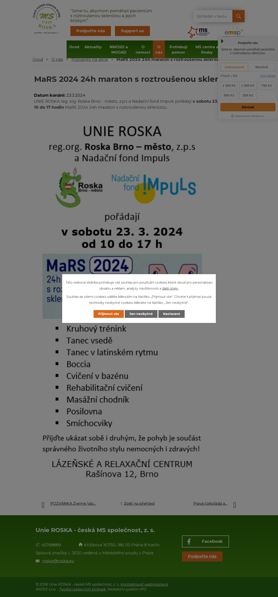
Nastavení (171, 314)
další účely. (170, 288)
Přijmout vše (108, 314)
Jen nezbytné (141, 314)
